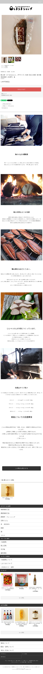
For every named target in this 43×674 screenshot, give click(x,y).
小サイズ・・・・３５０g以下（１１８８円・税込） (21, 400)
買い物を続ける (4, 107)
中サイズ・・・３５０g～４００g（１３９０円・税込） (21, 403)
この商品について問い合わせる (7, 105)
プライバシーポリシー (14, 662)
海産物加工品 (7, 65)
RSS (28, 662)
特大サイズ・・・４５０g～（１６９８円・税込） (21, 411)
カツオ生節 (12, 65)
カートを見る (24, 653)
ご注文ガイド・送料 (7, 567)
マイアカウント (3, 653)
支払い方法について (11, 660)
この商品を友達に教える (5, 103)
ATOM (31, 662)
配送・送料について (19, 660)
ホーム (2, 65)
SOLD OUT (21, 89)
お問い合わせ (3, 656)
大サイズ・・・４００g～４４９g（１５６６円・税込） (21, 407)
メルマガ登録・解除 (23, 662)
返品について (4, 93)
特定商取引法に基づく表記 (6, 95)
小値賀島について (6, 559)
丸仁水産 (6, 67)
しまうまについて (6, 563)
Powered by (21, 669)
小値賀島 (6, 66)
